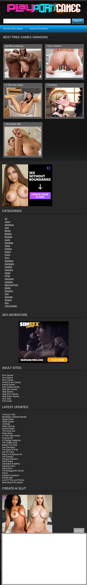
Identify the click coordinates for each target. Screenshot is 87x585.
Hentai (8, 273)
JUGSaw (6, 424)
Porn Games (7, 375)
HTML (7, 276)
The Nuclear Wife (13, 124)
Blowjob (8, 234)
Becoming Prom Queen (12, 482)
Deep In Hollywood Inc (12, 454)
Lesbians (9, 282)
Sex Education (8, 447)
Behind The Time (9, 445)
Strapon (8, 300)
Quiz (7, 294)
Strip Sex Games (9, 389)
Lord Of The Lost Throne (13, 480)
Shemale (9, 297)
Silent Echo (7, 468)
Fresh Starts (7, 461)
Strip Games (7, 392)
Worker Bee (7, 478)
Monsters (9, 291)
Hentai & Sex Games (11, 382)
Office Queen (8, 421)
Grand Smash (8, 428)
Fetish (7, 246)
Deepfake (9, 243)
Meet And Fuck (11, 285)
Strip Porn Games (10, 394)
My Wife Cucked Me (14, 46)
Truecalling (52, 85)
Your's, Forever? (54, 46)
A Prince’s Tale (8, 414)
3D (6, 219)
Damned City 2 (8, 466)
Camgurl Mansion (10, 459)
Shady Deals (8, 419)
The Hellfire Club (9, 443)
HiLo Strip (6, 399)
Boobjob (8, 237)
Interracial (9, 279)
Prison (5, 473)
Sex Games (7, 378)
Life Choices (7, 457)
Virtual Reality (11, 306)
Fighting (8, 249)
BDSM (8, 231)
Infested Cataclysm (10, 475)
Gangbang (9, 264)
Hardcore (9, 270)
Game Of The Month (39, 29)
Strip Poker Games (10, 396)
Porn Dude (7, 401)
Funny (7, 255)
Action (7, 222)
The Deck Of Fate (10, 450)
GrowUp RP (7, 438)
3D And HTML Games (13, 29)
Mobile (8, 288)
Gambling (9, 261)
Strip (7, 303)
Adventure (9, 225)
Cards (7, 240)
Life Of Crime (8, 452)
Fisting (8, 252)
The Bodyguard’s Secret (13, 471)
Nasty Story (7, 433)
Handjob (8, 267)
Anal (7, 228)
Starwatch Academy (11, 464)
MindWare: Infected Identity (14, 417)
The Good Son (8, 431)
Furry (7, 258)
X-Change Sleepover (11, 440)
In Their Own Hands (11, 435)
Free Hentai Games (11, 387)
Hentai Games (8, 385)
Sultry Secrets (8, 426)
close (79, 530)
